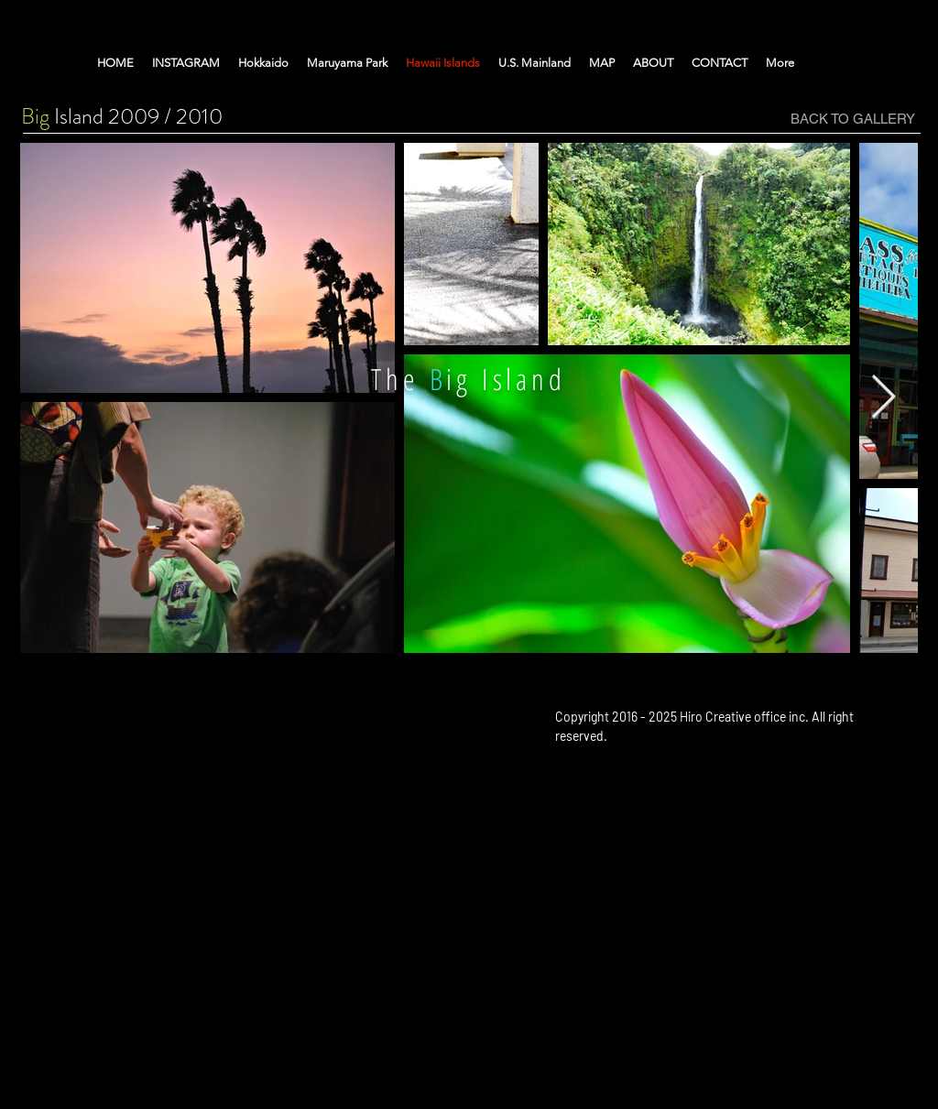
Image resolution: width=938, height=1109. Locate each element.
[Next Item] (883, 398)
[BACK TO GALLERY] (853, 118)
